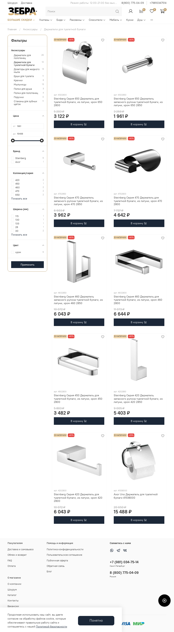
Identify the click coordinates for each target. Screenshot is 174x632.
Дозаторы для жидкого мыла (26, 70)
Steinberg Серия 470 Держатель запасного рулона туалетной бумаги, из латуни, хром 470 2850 (78, 201)
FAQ (10, 560)
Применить (27, 264)
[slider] (13, 140)
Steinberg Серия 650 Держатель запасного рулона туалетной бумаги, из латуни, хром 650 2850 (138, 102)
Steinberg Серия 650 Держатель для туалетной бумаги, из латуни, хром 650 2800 (78, 102)
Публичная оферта (57, 560)
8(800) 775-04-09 (132, 3)
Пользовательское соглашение (64, 554)
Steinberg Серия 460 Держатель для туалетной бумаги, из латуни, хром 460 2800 (138, 300)
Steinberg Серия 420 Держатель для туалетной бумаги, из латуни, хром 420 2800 (78, 498)
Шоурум (13, 3)
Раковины (77, 20)
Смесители (97, 20)
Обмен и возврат (17, 554)
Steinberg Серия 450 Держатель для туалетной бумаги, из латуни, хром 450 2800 (78, 399)
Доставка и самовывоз (20, 549)
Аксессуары (30, 29)
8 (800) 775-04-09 (124, 572)
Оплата (12, 566)
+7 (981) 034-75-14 (124, 562)
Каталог (12, 595)
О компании (14, 584)
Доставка (26, 3)
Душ (141, 20)
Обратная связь (56, 566)
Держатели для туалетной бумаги (24, 63)
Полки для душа (23, 88)
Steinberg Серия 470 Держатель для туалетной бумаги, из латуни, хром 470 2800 (138, 201)
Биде (61, 20)
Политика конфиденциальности (65, 549)
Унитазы (46, 20)
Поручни (19, 97)
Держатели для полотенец (22, 56)
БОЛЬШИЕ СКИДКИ (21, 20)
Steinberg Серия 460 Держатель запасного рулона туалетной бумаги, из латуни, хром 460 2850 (78, 300)
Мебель (116, 20)
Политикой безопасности (51, 626)
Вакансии (13, 606)
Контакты (13, 600)
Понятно (96, 620)
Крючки (18, 80)
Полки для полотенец (26, 93)
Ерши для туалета (24, 76)
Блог (49, 571)
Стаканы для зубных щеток (25, 103)
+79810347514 (158, 3)
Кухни (129, 20)
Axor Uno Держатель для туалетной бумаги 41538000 (136, 496)
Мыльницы (20, 84)
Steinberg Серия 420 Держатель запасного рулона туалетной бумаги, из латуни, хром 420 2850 (138, 399)
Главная (12, 29)
